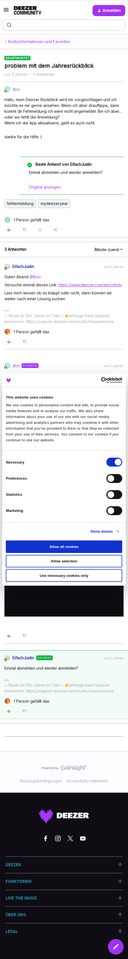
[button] (6, 11)
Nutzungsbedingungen (41, 780)
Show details (101, 531)
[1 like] (26, 220)
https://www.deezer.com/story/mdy (90, 284)
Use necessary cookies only (64, 575)
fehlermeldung (20, 203)
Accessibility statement (87, 780)
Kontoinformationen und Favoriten (39, 41)
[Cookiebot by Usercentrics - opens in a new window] (98, 380)
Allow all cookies (64, 547)
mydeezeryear (54, 203)
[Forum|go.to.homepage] (27, 10)
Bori (15, 89)
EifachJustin (23, 266)
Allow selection (64, 561)
